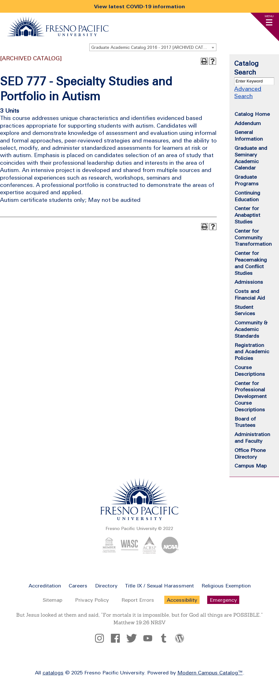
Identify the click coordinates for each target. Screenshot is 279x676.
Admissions (249, 282)
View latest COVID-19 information (139, 6)
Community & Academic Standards (251, 329)
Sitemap (52, 600)
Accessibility (182, 600)
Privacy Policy (92, 600)
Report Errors (137, 600)
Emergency (223, 600)
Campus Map (251, 465)
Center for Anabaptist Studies (247, 214)
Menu (269, 16)
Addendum (248, 123)
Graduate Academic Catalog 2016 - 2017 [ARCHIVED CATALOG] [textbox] (153, 47)
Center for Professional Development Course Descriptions (251, 396)
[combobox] (152, 47)
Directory (106, 585)
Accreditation (45, 585)
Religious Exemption (226, 585)
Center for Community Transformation (253, 237)
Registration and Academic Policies (252, 351)
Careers (78, 585)
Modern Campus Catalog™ (210, 672)
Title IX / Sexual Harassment (159, 585)
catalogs (53, 672)
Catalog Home (252, 114)
